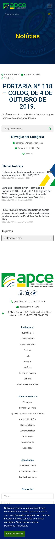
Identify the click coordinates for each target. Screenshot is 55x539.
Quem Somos (27, 333)
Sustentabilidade (27, 431)
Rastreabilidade (27, 425)
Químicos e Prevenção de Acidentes (27, 413)
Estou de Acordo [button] (14, 534)
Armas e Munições (27, 419)
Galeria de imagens (27, 373)
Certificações (27, 436)
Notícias (27, 36)
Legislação (27, 448)
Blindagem (27, 402)
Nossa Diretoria (28, 338)
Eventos (27, 361)
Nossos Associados (28, 471)
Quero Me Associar (27, 465)
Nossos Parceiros (27, 344)
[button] (49, 6)
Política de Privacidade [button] (16, 525)
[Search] (49, 14)
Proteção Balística (27, 408)
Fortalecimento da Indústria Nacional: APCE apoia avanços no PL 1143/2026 (27, 174)
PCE (27, 356)
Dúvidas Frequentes (27, 477)
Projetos (27, 350)
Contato (27, 379)
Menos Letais (27, 442)
